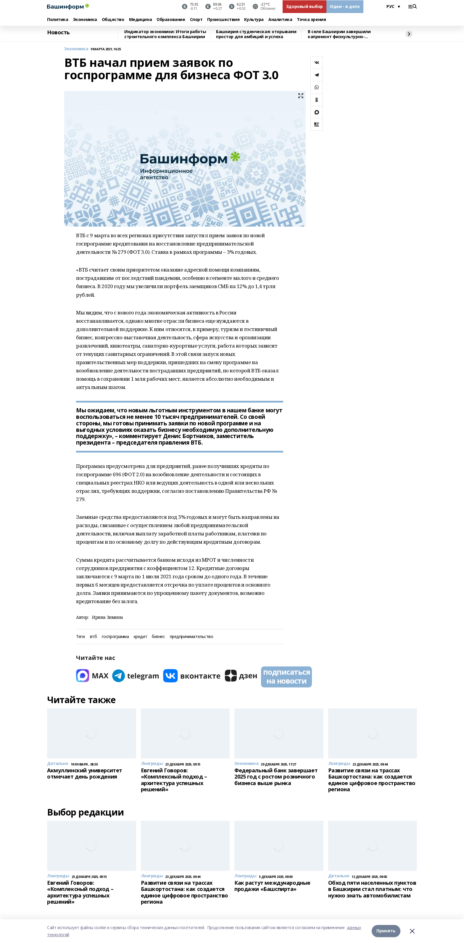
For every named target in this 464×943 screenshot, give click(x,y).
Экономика (85, 19)
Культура (254, 19)
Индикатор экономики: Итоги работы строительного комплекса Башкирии (165, 34)
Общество (113, 19)
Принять (386, 931)
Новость (58, 32)
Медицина (140, 19)
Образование (171, 19)
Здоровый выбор (304, 6)
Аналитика (280, 19)
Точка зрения (311, 19)
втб (93, 636)
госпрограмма (115, 636)
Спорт (196, 19)
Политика (57, 19)
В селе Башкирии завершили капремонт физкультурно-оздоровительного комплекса (340, 34)
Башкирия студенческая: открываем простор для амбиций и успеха (256, 34)
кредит (140, 636)
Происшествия (223, 19)
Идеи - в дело (345, 6)
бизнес (158, 636)
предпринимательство (191, 636)
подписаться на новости (286, 676)
